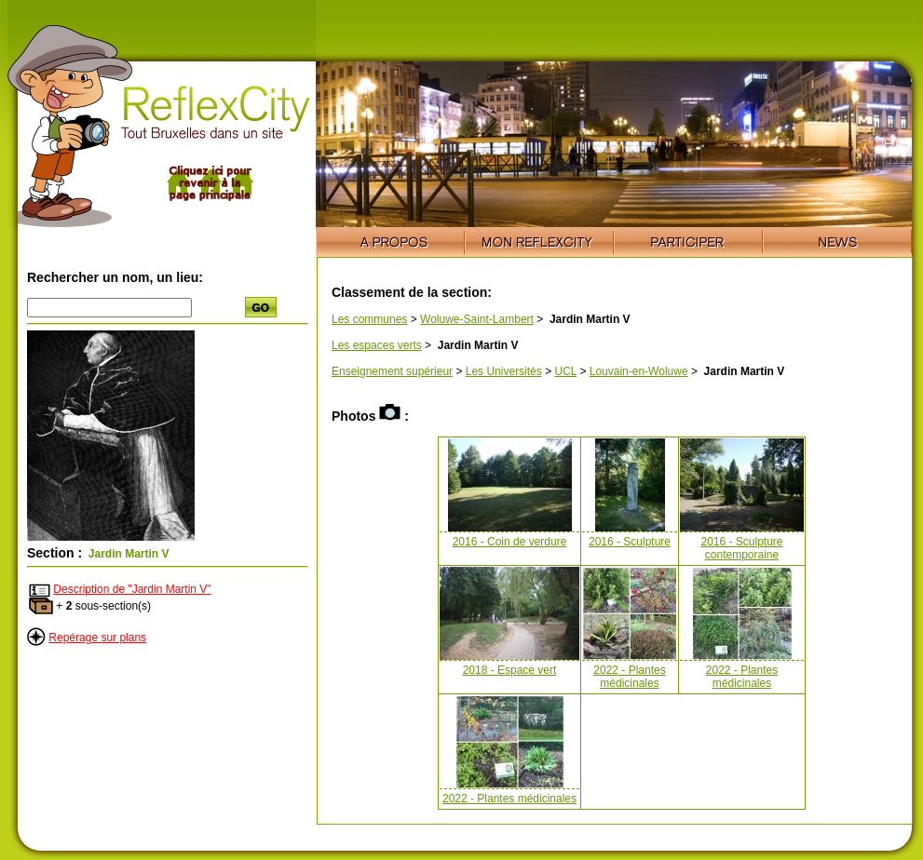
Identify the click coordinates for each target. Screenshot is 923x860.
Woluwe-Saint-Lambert (477, 319)
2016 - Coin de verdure (510, 541)
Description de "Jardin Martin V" (131, 589)
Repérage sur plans (97, 637)
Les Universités (504, 371)
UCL (565, 371)
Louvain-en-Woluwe (639, 371)
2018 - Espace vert (510, 670)
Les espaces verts (377, 345)
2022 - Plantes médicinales (629, 677)
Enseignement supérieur (392, 371)
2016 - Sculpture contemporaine (741, 548)
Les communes (369, 319)
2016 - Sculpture (630, 541)
